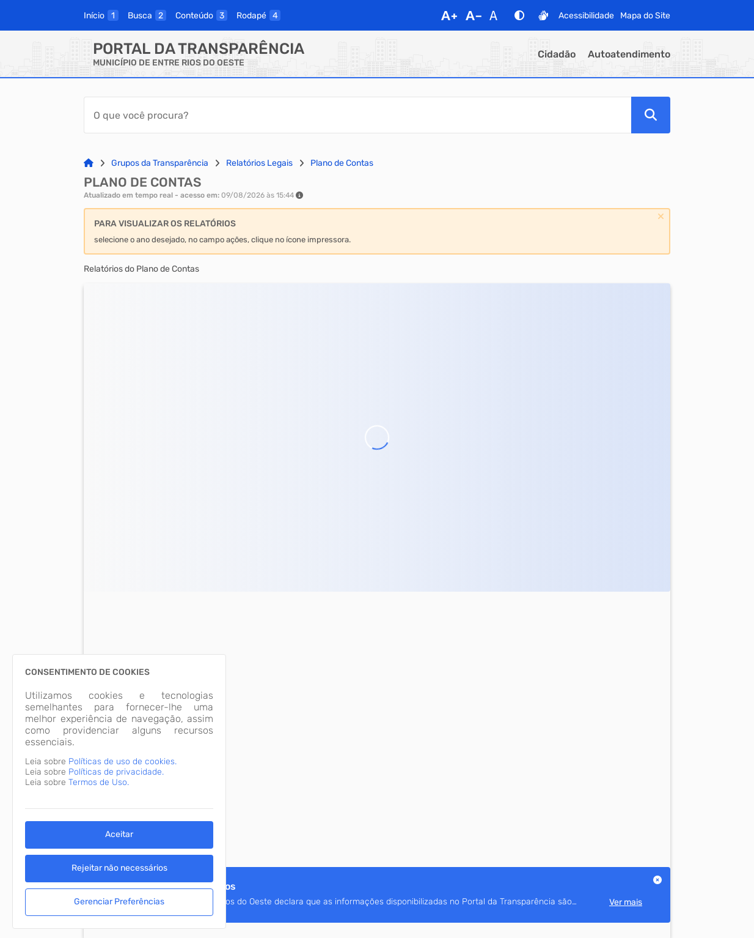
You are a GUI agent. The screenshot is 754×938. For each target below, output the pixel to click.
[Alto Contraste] (519, 15)
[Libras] (543, 15)
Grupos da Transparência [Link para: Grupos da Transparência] (159, 163)
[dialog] (119, 791)
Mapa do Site (645, 15)
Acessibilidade (586, 15)
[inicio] (101, 15)
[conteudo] (201, 15)
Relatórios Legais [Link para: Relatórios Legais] (259, 163)
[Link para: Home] (88, 163)
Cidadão (557, 54)
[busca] (147, 15)
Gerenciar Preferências (119, 901)
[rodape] (258, 15)
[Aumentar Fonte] (449, 15)
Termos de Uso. (98, 782)
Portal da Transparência (198, 49)
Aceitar (119, 834)
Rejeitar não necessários (119, 868)
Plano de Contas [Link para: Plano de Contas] (341, 163)
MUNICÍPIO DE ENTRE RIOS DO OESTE (168, 63)
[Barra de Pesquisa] (357, 115)
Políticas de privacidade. (116, 772)
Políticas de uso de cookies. (122, 761)
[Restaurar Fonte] (497, 15)
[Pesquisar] (650, 115)
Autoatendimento (629, 54)
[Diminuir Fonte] (473, 15)
